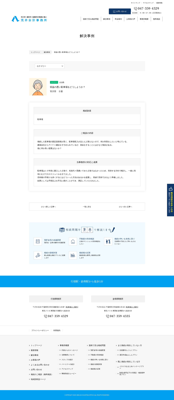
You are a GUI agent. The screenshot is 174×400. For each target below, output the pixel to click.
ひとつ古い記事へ (125, 207)
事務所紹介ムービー (69, 373)
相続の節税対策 (96, 364)
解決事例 (106, 19)
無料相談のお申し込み (170, 200)
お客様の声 (130, 19)
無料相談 (156, 19)
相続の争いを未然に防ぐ (99, 360)
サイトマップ (135, 3)
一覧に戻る (87, 207)
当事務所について (68, 355)
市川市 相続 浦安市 (29, 18)
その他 (61, 82)
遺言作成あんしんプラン (128, 355)
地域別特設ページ (38, 379)
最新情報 (159, 3)
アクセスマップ (148, 3)
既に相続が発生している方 (129, 362)
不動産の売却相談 (97, 355)
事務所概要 (144, 19)
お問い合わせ (121, 11)
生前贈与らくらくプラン (128, 350)
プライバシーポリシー (40, 330)
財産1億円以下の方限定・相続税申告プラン (132, 373)
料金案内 (118, 19)
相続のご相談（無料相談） (42, 374)
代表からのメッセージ (70, 350)
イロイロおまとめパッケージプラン (132, 367)
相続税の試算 (95, 369)
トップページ (36, 52)
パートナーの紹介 (68, 364)
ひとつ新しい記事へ (48, 207)
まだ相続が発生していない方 (130, 345)
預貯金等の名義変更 (98, 350)
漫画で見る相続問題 (91, 19)
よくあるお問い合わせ (40, 365)
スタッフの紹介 (67, 360)
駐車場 (72, 307)
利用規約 (56, 330)
